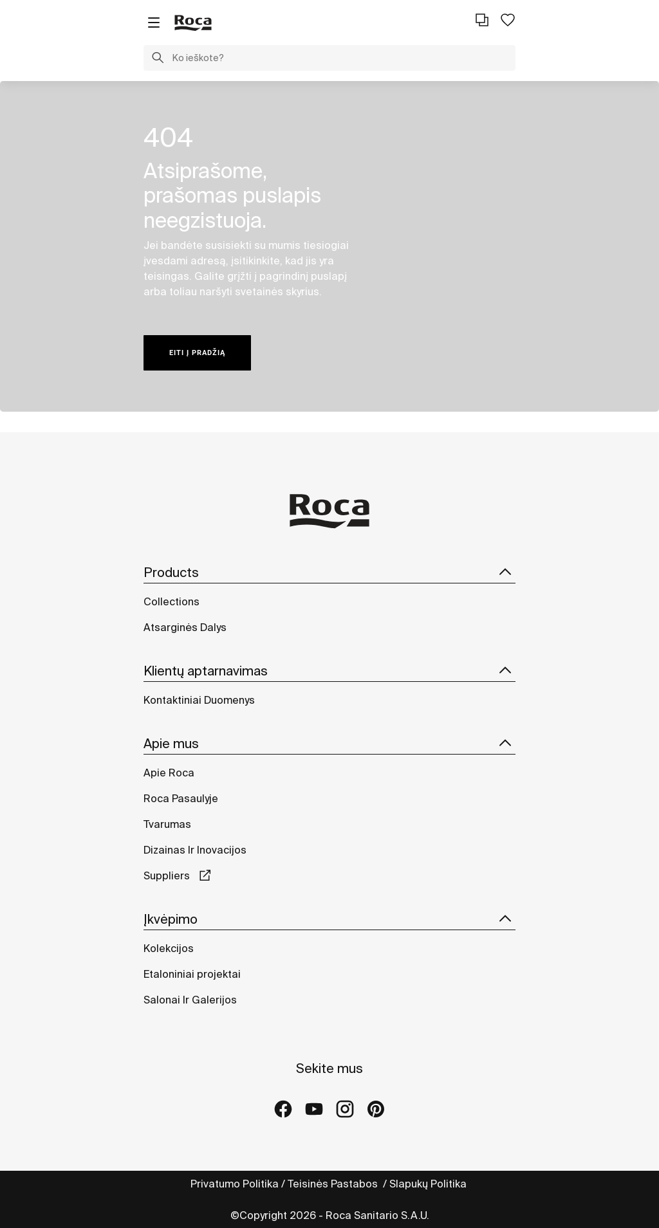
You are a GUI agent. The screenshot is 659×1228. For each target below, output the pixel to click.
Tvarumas (167, 824)
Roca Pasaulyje (181, 798)
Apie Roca (169, 772)
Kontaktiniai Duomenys (199, 700)
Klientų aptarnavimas (329, 671)
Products (329, 572)
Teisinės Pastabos (334, 1183)
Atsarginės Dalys (185, 627)
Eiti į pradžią (197, 353)
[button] (157, 59)
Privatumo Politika (234, 1183)
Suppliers (168, 875)
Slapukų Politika (429, 1183)
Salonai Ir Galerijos (190, 999)
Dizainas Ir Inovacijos (195, 850)
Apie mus (329, 743)
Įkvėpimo (329, 919)
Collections (172, 601)
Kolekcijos (169, 948)
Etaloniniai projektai (192, 974)
